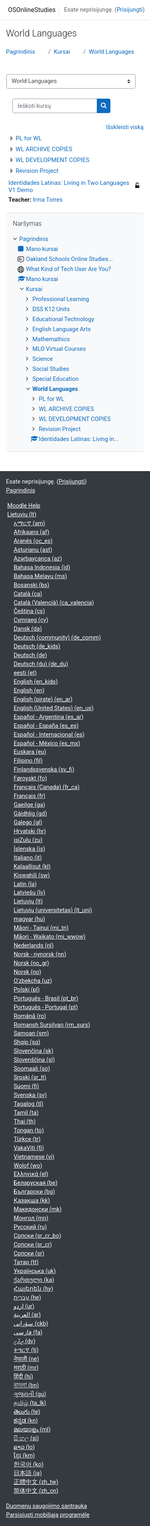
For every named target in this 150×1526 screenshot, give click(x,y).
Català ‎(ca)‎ (28, 593)
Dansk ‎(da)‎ (28, 628)
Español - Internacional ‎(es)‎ (49, 734)
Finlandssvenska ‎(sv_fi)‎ (44, 769)
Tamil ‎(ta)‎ (26, 1112)
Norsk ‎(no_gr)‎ (31, 963)
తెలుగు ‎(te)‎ (27, 1411)
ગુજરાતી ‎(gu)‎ (30, 1394)
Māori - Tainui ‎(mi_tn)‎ (41, 927)
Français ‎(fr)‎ (29, 795)
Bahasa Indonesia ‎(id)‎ (42, 567)
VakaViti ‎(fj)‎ (29, 1148)
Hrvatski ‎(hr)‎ (30, 831)
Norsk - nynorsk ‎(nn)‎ (40, 954)
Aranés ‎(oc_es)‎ (33, 540)
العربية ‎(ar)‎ (27, 1314)
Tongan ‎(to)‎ (29, 1130)
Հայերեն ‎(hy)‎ (33, 1288)
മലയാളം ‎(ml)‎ (32, 1429)
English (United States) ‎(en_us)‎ (54, 708)
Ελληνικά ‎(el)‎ (31, 1174)
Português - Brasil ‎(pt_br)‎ (46, 998)
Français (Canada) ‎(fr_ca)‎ (47, 787)
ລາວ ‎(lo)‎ (24, 1447)
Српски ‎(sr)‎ (29, 1253)
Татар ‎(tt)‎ (26, 1262)
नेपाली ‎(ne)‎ (26, 1358)
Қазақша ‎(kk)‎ (32, 1200)
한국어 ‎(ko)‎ (28, 1464)
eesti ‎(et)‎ (25, 672)
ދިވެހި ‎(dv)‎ (24, 1341)
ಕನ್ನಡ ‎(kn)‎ (26, 1420)
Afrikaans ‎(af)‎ (31, 532)
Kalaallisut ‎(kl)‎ (32, 866)
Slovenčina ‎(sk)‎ (33, 1050)
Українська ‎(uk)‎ (35, 1271)
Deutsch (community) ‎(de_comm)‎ (57, 637)
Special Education (55, 379)
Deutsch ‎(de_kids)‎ (37, 646)
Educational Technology (63, 319)
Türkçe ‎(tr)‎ (27, 1139)
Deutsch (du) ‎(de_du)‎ (41, 664)
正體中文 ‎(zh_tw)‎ (36, 1482)
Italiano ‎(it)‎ (28, 857)
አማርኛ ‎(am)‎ (29, 523)
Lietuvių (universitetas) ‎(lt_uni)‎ (53, 910)
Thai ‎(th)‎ (25, 1121)
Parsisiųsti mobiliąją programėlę (48, 1514)
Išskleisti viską (125, 127)
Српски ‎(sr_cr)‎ (33, 1244)
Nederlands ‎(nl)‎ (34, 945)
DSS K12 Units (51, 309)
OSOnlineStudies (32, 10)
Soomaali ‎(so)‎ (32, 1068)
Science (42, 358)
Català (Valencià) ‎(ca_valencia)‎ (54, 602)
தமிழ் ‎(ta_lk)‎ (30, 1403)
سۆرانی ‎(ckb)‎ (31, 1323)
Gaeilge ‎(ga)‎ (29, 804)
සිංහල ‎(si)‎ (26, 1438)
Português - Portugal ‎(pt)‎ (46, 1007)
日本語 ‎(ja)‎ (28, 1473)
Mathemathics (51, 339)
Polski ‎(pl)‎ (27, 989)
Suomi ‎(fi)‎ (26, 1086)
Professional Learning (60, 299)
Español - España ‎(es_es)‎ (46, 725)
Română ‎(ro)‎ (30, 1016)
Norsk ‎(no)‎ (27, 972)
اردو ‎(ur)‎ (24, 1306)
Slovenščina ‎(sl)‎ (34, 1059)
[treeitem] (75, 339)
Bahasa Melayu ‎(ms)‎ (40, 576)
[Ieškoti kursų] (54, 106)
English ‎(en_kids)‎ (36, 681)
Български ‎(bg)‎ (34, 1191)
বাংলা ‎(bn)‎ (26, 1385)
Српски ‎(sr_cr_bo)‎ (37, 1235)
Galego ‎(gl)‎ (28, 822)
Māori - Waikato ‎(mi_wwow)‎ (49, 936)
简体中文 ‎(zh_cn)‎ (36, 1490)
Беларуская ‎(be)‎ (35, 1182)
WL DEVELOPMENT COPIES (52, 160)
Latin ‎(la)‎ (25, 884)
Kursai (62, 51)
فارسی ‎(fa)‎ (28, 1332)
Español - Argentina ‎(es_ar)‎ (48, 716)
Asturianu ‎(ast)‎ (33, 549)
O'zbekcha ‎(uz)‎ (33, 980)
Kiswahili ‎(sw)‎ (32, 875)
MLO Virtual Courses (59, 348)
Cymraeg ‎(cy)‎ (31, 619)
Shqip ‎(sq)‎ (27, 1042)
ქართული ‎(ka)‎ (34, 1279)
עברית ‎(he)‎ (27, 1297)
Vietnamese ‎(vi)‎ (34, 1156)
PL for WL (29, 138)
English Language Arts (61, 329)
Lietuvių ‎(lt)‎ (21, 514)
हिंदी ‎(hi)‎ (23, 1376)
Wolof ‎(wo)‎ (28, 1165)
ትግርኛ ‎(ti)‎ (26, 1350)
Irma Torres (47, 199)
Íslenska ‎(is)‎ (29, 848)
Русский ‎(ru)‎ (30, 1227)
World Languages (111, 51)
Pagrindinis (20, 51)
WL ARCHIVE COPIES (44, 149)
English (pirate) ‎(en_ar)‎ (43, 699)
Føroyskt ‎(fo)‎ (30, 778)
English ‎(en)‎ (29, 690)
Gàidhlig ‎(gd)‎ (30, 813)
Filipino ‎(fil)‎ (28, 760)
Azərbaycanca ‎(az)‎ (38, 558)
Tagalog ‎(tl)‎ (28, 1103)
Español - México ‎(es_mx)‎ (47, 743)
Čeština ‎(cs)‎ (29, 611)
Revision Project (37, 170)
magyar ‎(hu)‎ (29, 919)
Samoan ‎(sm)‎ (31, 1033)
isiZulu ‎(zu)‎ (28, 840)
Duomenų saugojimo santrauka (46, 1506)
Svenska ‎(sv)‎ (30, 1095)
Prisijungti (130, 9)
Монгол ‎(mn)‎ (31, 1218)
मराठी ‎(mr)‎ (26, 1367)
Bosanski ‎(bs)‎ (31, 585)
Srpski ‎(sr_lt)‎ (30, 1077)
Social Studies (50, 368)
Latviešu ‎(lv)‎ (29, 892)
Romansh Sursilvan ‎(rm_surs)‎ (52, 1024)
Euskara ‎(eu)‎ (30, 751)
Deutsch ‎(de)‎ (30, 655)
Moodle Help (23, 505)
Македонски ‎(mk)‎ (38, 1209)
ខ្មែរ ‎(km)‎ (24, 1455)
